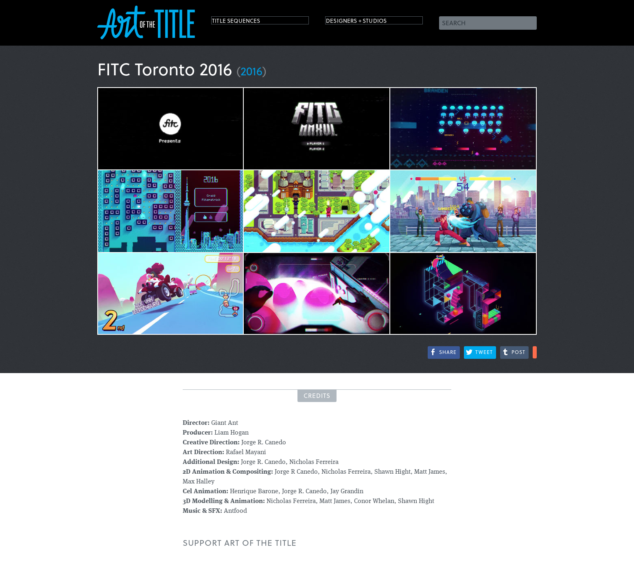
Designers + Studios (368, 22)
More (535, 352)
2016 (251, 70)
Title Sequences (245, 22)
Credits (317, 395)
